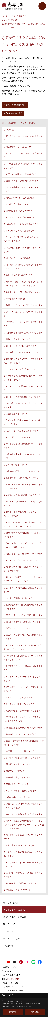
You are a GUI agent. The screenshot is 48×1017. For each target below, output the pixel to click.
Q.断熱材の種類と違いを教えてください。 (22, 478)
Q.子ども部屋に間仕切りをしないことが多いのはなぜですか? (23, 422)
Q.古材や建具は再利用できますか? (19, 230)
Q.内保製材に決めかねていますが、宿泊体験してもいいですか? (23, 266)
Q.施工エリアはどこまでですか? (18, 628)
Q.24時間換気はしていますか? (17, 797)
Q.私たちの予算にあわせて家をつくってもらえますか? (23, 864)
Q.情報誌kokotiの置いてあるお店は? (19, 198)
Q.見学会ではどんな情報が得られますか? (22, 710)
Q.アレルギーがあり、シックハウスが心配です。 (23, 314)
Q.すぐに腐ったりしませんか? (17, 437)
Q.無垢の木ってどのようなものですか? (21, 734)
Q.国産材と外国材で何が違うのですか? (21, 181)
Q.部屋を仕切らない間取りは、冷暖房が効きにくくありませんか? (23, 806)
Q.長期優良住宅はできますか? (17, 777)
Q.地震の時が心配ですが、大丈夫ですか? (22, 471)
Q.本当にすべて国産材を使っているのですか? (23, 814)
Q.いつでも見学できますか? (16, 465)
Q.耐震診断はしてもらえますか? (18, 147)
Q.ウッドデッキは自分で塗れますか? (20, 369)
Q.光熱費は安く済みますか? (16, 204)
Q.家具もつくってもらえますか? (18, 697)
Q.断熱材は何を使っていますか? (18, 339)
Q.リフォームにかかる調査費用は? (19, 217)
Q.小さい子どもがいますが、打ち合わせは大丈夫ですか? (23, 405)
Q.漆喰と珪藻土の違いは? (15, 298)
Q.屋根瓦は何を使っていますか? (18, 764)
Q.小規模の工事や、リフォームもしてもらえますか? (23, 189)
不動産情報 (8, 945)
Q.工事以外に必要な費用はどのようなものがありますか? (23, 854)
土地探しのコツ (10, 931)
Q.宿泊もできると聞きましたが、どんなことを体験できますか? (23, 569)
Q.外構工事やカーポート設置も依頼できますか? (23, 668)
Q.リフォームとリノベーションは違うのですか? (23, 155)
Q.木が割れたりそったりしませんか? (20, 751)
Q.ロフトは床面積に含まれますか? (19, 598)
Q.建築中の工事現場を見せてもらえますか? (22, 622)
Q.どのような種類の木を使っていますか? (22, 758)
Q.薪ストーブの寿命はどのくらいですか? (22, 397)
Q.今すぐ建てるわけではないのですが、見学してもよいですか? (23, 378)
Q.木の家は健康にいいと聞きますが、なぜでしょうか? (23, 166)
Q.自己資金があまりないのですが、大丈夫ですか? (23, 837)
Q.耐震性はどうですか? (14, 771)
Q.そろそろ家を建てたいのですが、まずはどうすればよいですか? (23, 658)
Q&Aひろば (9, 130)
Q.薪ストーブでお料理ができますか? (20, 346)
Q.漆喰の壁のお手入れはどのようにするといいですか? (23, 535)
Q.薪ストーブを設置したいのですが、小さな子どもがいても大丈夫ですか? (23, 579)
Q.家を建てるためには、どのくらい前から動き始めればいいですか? (23, 647)
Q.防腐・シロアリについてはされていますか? (23, 305)
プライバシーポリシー (26, 1003)
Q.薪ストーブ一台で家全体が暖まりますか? (22, 292)
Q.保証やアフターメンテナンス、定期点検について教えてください (23, 719)
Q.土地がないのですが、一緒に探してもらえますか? (23, 875)
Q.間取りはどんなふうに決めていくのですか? (23, 554)
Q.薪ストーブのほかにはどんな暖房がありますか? (23, 590)
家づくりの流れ (10, 924)
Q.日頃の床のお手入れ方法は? (17, 258)
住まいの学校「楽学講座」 (15, 916)
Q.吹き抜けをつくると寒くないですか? (21, 560)
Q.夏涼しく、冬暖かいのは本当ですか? (21, 174)
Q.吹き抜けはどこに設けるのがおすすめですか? (23, 388)
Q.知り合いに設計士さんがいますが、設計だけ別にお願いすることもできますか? (23, 283)
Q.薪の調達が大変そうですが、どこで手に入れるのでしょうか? (23, 361)
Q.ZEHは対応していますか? (16, 784)
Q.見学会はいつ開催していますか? (19, 704)
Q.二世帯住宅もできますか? (16, 414)
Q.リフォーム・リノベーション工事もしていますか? (23, 678)
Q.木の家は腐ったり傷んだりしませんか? (22, 224)
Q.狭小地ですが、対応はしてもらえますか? (22, 883)
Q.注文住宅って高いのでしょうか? (19, 845)
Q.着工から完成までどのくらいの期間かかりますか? (23, 637)
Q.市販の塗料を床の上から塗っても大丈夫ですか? (23, 249)
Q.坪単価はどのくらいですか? (17, 890)
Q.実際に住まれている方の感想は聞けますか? (23, 615)
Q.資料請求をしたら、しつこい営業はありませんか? (23, 689)
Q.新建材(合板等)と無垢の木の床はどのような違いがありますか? (24, 743)
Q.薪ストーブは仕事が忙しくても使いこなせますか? (23, 503)
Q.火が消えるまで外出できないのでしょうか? (23, 332)
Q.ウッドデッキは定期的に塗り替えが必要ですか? (23, 446)
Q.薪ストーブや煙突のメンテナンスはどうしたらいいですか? (23, 514)
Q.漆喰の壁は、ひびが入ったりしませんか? (22, 352)
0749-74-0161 (13, 979)
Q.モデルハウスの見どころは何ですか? (21, 431)
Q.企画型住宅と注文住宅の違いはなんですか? (23, 727)
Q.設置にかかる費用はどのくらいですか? (22, 495)
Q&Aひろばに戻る (14, 113)
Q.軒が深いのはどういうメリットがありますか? (23, 324)
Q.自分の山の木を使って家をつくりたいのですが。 (23, 456)
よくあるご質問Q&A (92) (14, 909)
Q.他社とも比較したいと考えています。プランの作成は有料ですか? (23, 545)
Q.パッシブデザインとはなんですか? (20, 790)
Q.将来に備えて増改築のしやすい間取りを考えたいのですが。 (23, 486)
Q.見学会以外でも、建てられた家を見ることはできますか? (23, 607)
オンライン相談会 (11, 938)
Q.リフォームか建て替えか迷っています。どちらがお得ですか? (23, 239)
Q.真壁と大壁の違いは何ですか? (18, 275)
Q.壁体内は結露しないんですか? (18, 211)
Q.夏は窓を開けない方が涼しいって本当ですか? (23, 138)
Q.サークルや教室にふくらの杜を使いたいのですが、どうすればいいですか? (23, 524)
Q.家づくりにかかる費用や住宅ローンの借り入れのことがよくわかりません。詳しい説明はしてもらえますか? (24, 825)
